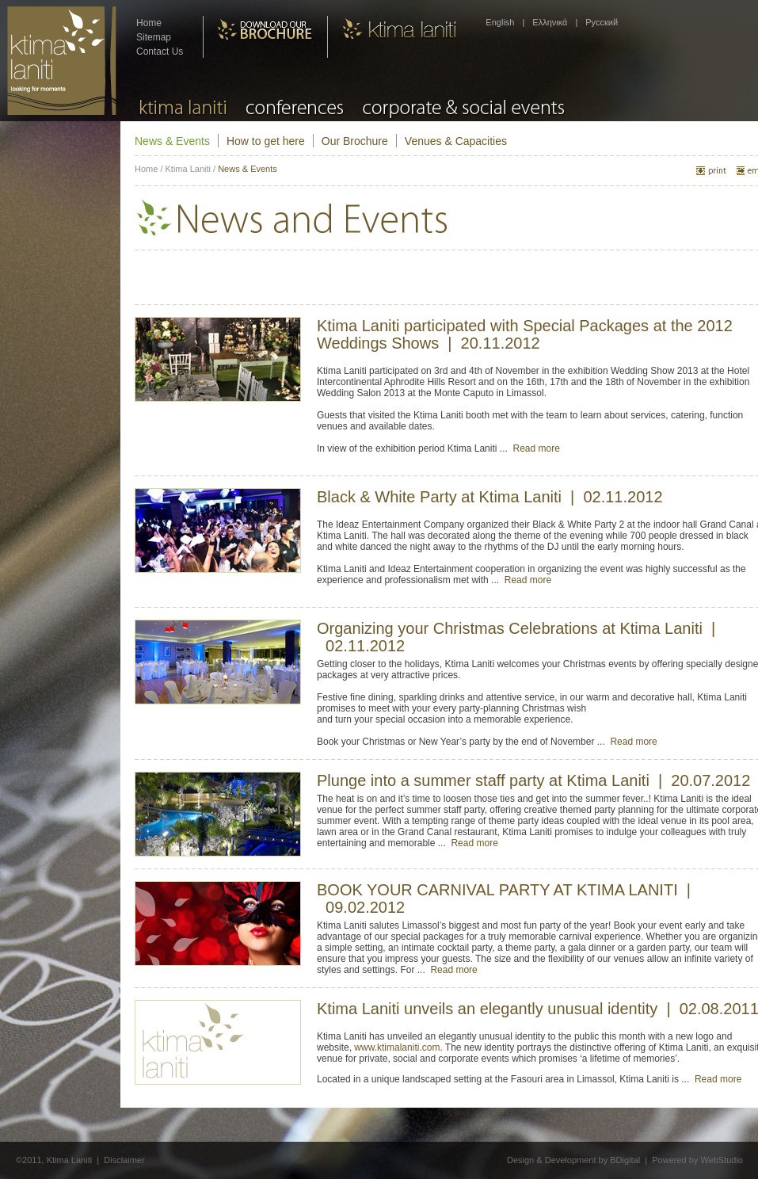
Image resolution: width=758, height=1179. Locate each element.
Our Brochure (355, 141)
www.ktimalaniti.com (397, 1047)
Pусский (601, 22)
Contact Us (159, 51)
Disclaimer (124, 1160)
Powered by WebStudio (697, 1160)
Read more (535, 448)
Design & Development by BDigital (573, 1160)
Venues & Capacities (456, 141)
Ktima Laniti (188, 169)
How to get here (266, 141)
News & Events (172, 141)
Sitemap (153, 37)
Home (149, 23)
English (500, 22)
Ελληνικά (549, 22)
